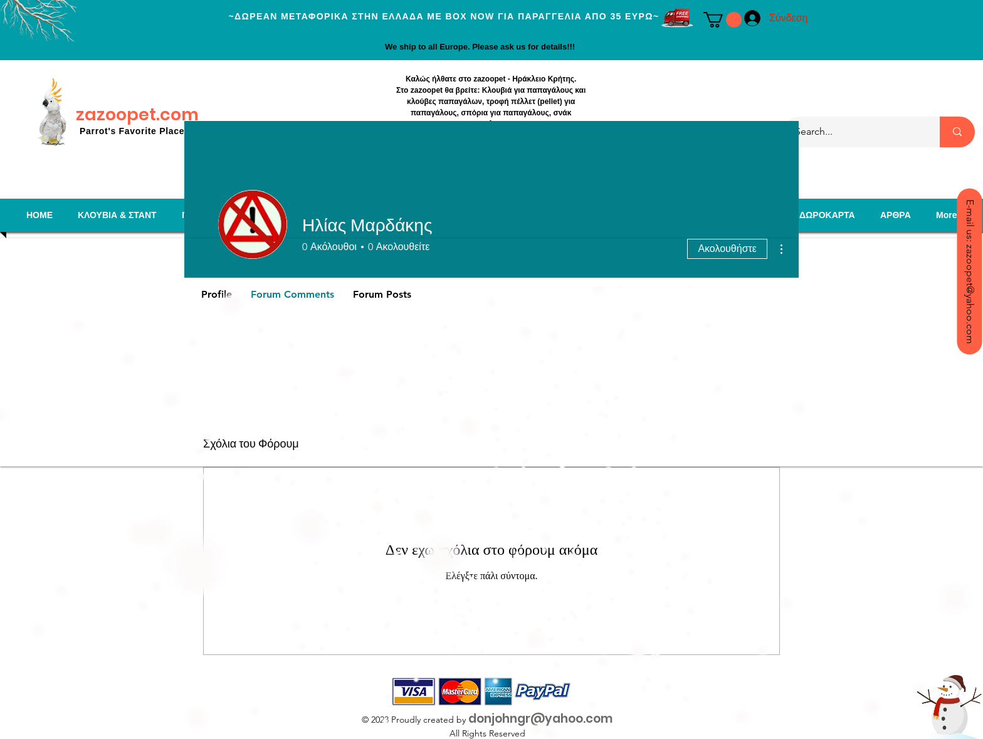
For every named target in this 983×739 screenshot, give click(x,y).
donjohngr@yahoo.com (540, 718)
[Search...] (854, 132)
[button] (722, 20)
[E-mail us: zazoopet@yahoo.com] (969, 271)
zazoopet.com (137, 114)
